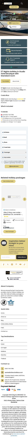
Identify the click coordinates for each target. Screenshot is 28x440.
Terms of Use (20, 400)
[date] (14, 147)
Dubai (2, 344)
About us (3, 316)
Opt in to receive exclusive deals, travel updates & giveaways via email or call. (13, 161)
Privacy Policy (12, 400)
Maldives (3, 351)
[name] (14, 132)
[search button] (22, 3)
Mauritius (3, 355)
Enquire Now (14, 23)
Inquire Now (14, 7)
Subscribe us (22, 257)
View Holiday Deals (8, 181)
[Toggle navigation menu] (25, 3)
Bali (2, 340)
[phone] (14, 142)
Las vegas (4, 347)
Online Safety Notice (7, 324)
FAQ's (5, 400)
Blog (2, 320)
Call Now (13, 27)
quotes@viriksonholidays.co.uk (14, 372)
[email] (14, 137)
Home (2, 313)
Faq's (2, 327)
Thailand (3, 358)
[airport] (14, 157)
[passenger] (14, 152)
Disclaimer (14, 402)
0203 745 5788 (14, 279)
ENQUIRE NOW (14, 166)
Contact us (4, 331)
